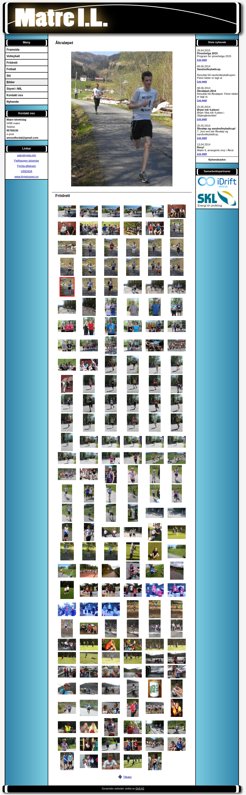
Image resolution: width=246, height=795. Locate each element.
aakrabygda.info (26, 155)
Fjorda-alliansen (26, 165)
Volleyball (13, 56)
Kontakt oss (15, 95)
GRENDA (26, 171)
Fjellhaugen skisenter (26, 160)
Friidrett (12, 62)
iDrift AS (140, 788)
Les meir (202, 60)
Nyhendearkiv (217, 159)
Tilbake (127, 776)
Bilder (11, 82)
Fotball (11, 69)
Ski (9, 75)
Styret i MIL (14, 88)
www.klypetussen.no (26, 176)
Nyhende (13, 101)
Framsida (13, 49)
